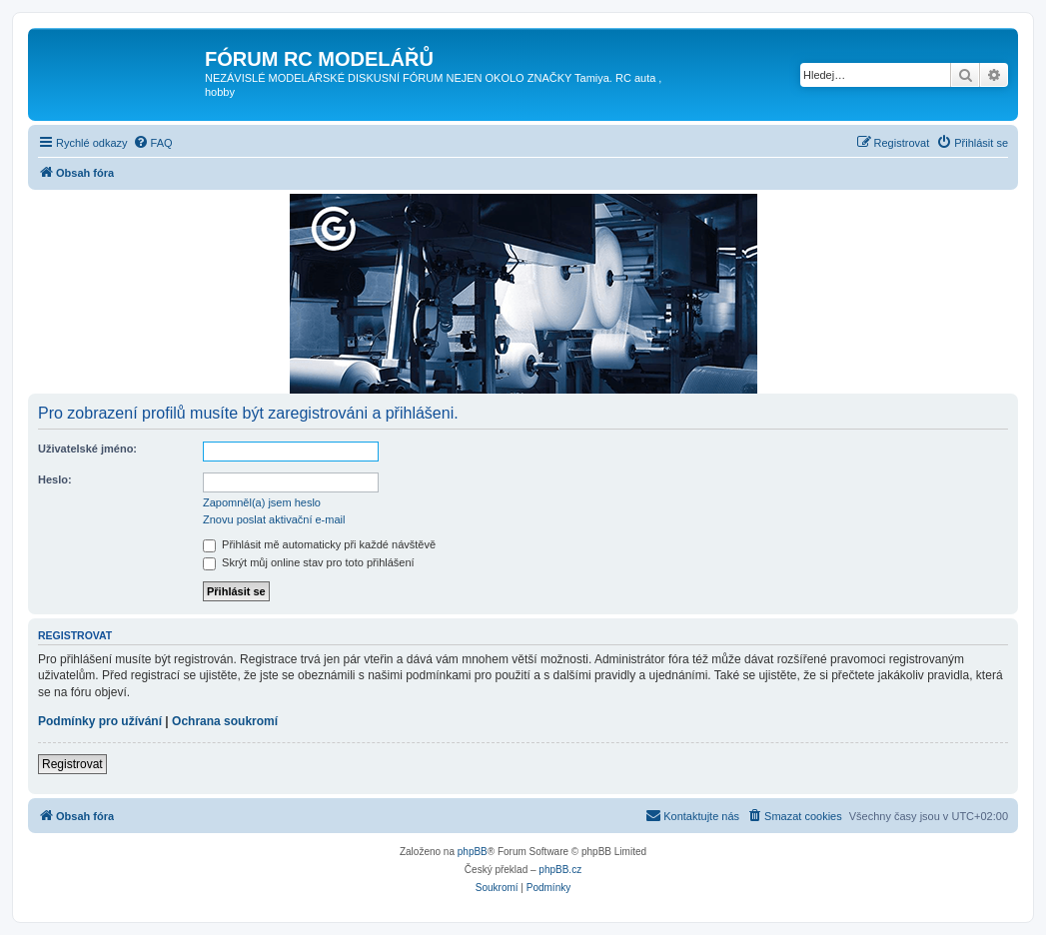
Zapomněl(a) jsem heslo (262, 502)
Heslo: (55, 479)
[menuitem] (153, 143)
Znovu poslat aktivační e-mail (274, 519)
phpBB (473, 851)
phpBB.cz (559, 869)
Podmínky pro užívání (100, 721)
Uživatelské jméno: (87, 449)
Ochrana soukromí (225, 721)
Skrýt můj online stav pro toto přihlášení (309, 562)
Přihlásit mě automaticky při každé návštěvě (319, 544)
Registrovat (72, 764)
